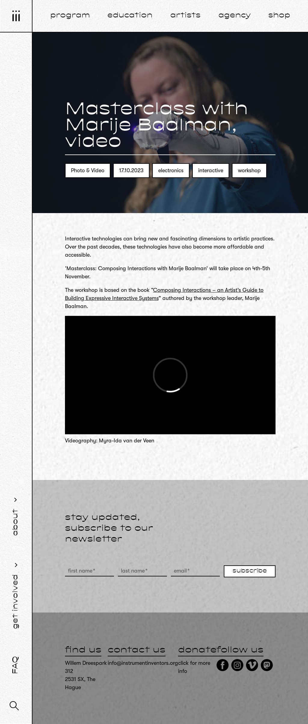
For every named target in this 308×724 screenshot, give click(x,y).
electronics (170, 170)
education (129, 15)
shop (279, 15)
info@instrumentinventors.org (143, 663)
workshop (249, 170)
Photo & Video (87, 170)
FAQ (15, 665)
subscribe (250, 571)
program (70, 15)
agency (234, 15)
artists (185, 15)
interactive (210, 170)
